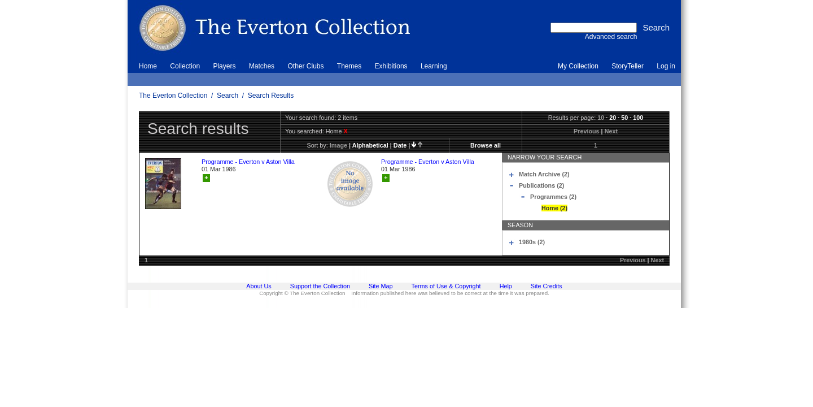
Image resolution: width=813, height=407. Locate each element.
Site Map (381, 286)
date (400, 145)
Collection (185, 66)
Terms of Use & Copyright (446, 286)
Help (506, 286)
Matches (261, 66)
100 (638, 117)
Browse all (485, 145)
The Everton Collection (173, 95)
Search (227, 95)
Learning (434, 66)
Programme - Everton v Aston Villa (248, 161)
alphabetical (370, 145)
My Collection (578, 66)
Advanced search (611, 37)
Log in (666, 66)
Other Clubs (305, 66)
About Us (258, 286)
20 (612, 117)
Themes (349, 66)
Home (148, 66)
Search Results (271, 95)
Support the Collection (320, 286)
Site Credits (546, 286)
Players (224, 66)
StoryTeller (627, 66)
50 (624, 117)
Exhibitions (391, 66)
